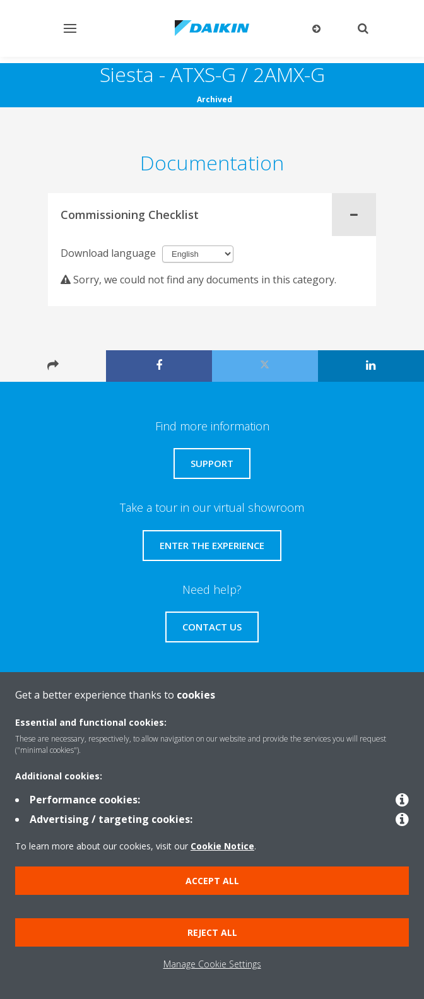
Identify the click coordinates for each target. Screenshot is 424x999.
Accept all (212, 881)
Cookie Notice (222, 846)
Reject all (212, 932)
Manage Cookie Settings (212, 964)
